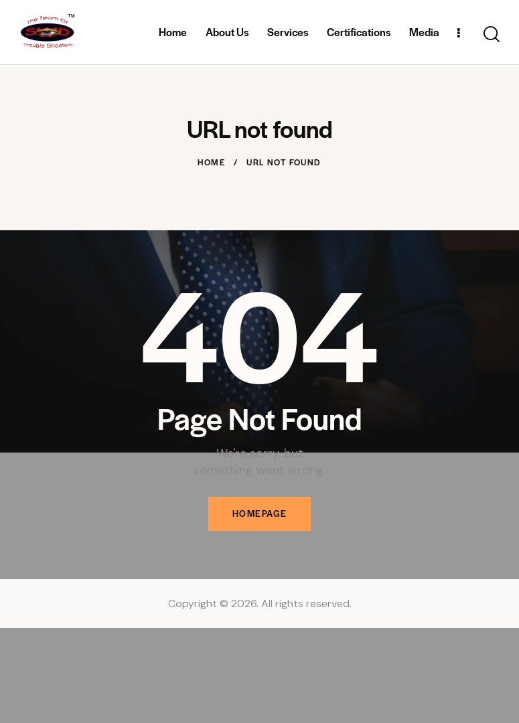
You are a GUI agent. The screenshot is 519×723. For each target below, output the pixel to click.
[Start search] (491, 35)
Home (211, 162)
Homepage (259, 513)
